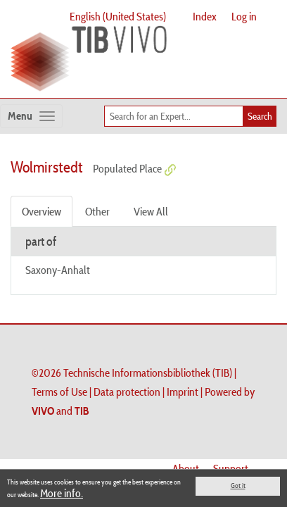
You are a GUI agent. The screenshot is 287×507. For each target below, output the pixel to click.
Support (230, 468)
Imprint (182, 391)
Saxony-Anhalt (57, 270)
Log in (244, 16)
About (185, 468)
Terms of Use (59, 391)
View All (151, 211)
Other (97, 211)
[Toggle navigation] (31, 116)
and (60, 410)
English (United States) (118, 16)
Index (205, 16)
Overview (41, 211)
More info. (61, 493)
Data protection (127, 391)
